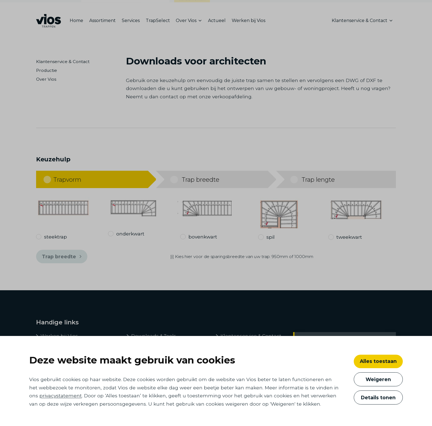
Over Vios (46, 79)
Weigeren (378, 379)
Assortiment (102, 20)
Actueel (217, 20)
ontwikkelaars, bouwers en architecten (125, 6)
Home (76, 20)
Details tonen (378, 397)
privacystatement (60, 395)
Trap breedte (61, 257)
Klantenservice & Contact (63, 61)
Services (131, 20)
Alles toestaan (378, 361)
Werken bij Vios (248, 20)
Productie (46, 70)
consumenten (192, 7)
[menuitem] (78, 21)
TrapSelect (158, 20)
